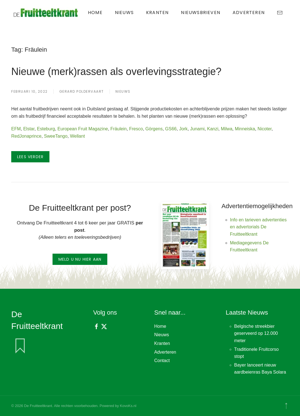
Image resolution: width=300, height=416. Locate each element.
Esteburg (46, 128)
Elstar (29, 128)
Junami (197, 128)
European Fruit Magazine (83, 128)
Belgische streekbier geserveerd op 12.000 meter (256, 333)
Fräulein (118, 128)
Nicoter (265, 128)
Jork (183, 128)
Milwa (226, 128)
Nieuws (124, 12)
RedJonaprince (26, 136)
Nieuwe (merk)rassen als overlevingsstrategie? (116, 71)
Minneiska (245, 128)
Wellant (77, 136)
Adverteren (249, 12)
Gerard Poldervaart (81, 91)
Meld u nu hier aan (80, 259)
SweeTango (56, 136)
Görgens (154, 128)
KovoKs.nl (128, 406)
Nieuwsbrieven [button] (200, 12)
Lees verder (30, 157)
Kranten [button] (157, 12)
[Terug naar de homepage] (46, 12)
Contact (162, 360)
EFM (16, 128)
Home (95, 12)
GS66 (171, 128)
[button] (286, 405)
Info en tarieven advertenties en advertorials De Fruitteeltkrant (258, 227)
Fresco (136, 128)
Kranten (162, 343)
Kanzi (212, 128)
